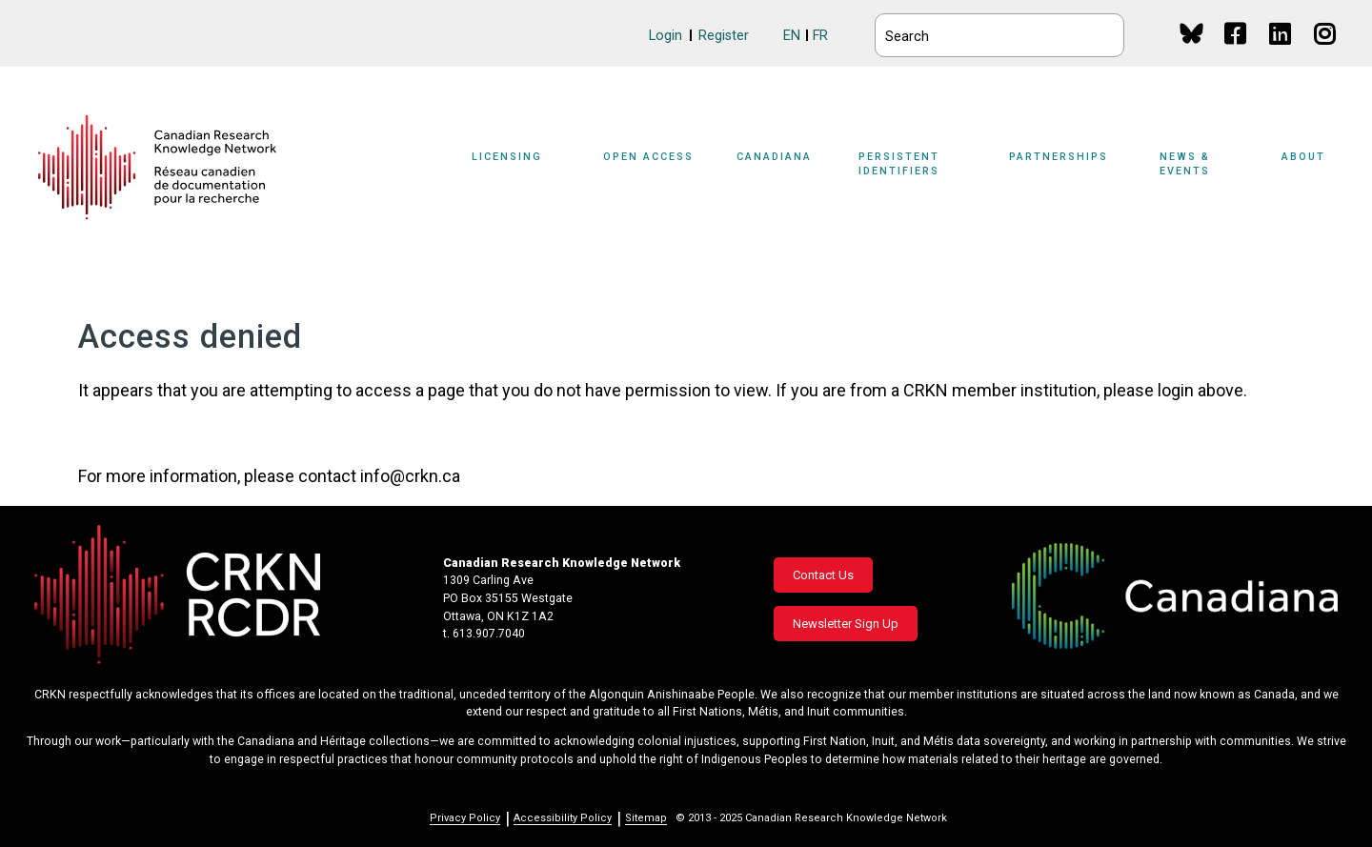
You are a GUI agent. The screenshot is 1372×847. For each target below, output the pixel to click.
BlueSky (1191, 33)
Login (665, 36)
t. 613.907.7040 (484, 633)
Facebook (1236, 52)
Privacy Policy (465, 818)
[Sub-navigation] (518, 168)
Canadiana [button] (774, 157)
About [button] (1303, 157)
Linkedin (1281, 52)
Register (723, 36)
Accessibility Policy (563, 818)
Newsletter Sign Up (845, 623)
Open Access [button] (648, 157)
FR (820, 36)
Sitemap (646, 818)
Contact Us (823, 575)
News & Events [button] (1185, 164)
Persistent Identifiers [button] (898, 164)
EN (791, 36)
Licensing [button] (507, 157)
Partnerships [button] (1058, 157)
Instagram (1326, 52)
